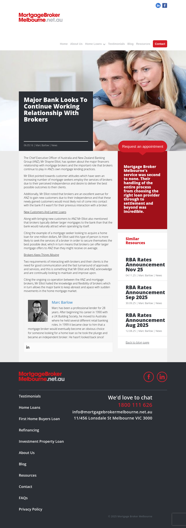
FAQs (23, 497)
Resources (143, 43)
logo (40, 17)
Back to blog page (137, 342)
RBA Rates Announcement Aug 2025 (144, 320)
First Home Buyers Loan (39, 418)
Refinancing (29, 430)
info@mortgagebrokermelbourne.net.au (112, 412)
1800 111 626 (135, 404)
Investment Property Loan (41, 441)
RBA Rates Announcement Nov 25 (144, 264)
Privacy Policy (30, 509)
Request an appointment (142, 146)
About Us (76, 43)
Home (64, 43)
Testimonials (116, 43)
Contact (160, 43)
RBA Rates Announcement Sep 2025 (144, 292)
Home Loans (93, 43)
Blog (130, 43)
